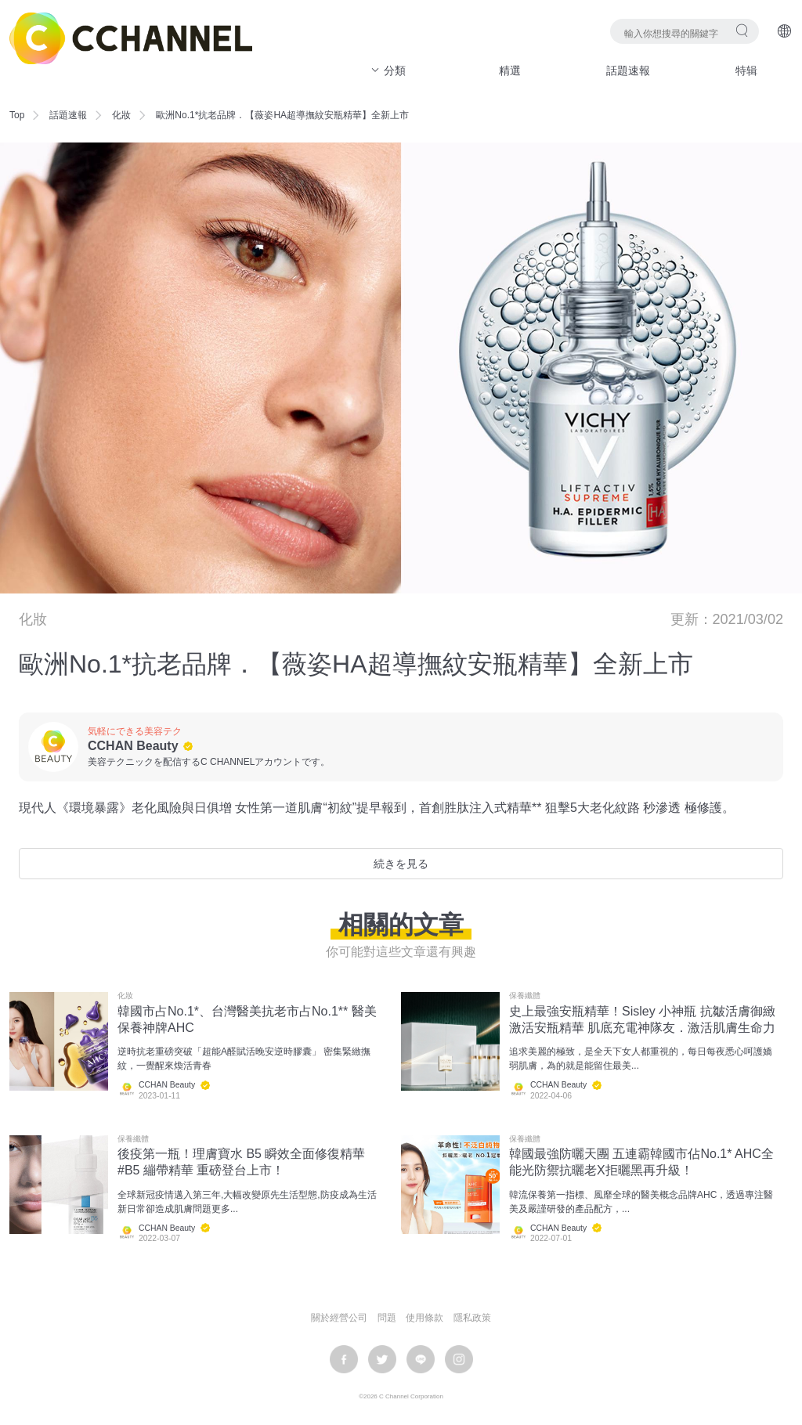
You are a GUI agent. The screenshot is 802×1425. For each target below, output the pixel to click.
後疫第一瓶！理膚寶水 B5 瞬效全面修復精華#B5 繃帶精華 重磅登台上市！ (241, 1162)
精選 (510, 70)
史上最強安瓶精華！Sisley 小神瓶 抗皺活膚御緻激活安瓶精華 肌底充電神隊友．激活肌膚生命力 (642, 1019)
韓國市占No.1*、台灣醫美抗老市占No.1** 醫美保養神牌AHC (247, 1019)
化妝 (121, 115)
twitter (382, 1359)
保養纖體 (524, 996)
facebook (344, 1359)
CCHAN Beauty (133, 745)
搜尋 (742, 30)
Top (16, 115)
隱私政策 (472, 1317)
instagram (459, 1359)
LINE (420, 1359)
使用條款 (424, 1317)
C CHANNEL (130, 38)
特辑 (746, 70)
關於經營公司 (339, 1317)
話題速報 (628, 70)
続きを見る (401, 863)
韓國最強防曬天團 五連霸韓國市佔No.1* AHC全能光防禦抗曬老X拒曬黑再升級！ (641, 1162)
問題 (387, 1317)
